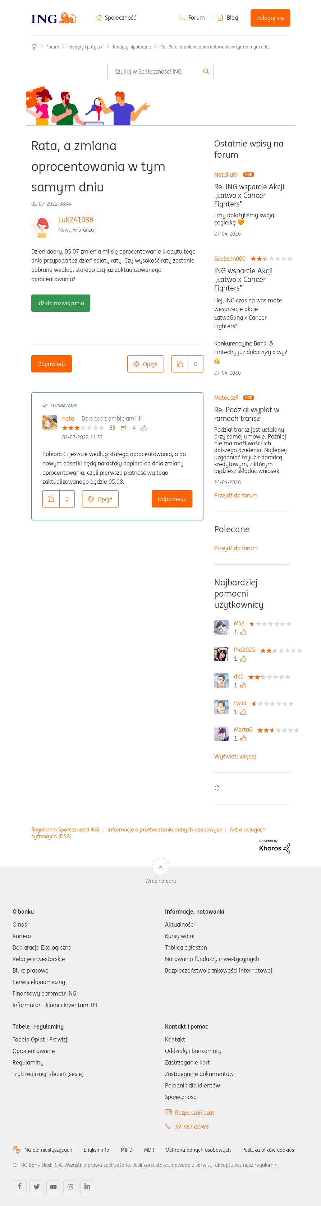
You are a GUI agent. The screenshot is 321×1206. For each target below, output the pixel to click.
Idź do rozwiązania (60, 303)
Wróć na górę (160, 881)
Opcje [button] (150, 364)
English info (96, 1150)
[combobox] (160, 71)
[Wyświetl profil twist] (242, 702)
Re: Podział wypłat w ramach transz (246, 414)
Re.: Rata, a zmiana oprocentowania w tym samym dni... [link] (215, 47)
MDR (149, 1150)
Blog (232, 17)
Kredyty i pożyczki (86, 47)
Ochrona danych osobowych (198, 1150)
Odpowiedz (51, 363)
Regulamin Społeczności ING (65, 829)
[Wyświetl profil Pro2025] (246, 649)
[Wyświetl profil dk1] (240, 676)
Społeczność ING (34, 47)
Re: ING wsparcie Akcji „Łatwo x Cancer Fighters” (249, 195)
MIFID (127, 1150)
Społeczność (120, 17)
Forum (196, 17)
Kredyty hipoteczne (132, 47)
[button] (179, 363)
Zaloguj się (270, 18)
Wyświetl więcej (235, 756)
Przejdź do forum (236, 495)
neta (68, 418)
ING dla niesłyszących (47, 1150)
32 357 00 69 (191, 1127)
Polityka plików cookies (268, 1150)
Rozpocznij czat (194, 1112)
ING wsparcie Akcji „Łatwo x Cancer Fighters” (243, 279)
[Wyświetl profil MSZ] (241, 623)
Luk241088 (75, 219)
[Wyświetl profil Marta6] (245, 729)
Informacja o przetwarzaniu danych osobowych (165, 829)
